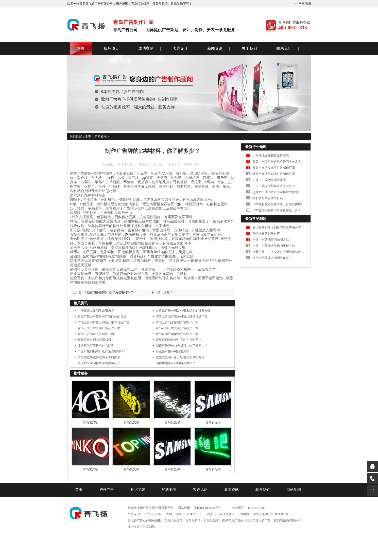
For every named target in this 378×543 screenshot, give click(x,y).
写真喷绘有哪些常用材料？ (96, 340)
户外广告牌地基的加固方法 (270, 239)
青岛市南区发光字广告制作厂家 (177, 328)
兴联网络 (149, 527)
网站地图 (302, 3)
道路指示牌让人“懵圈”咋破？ (272, 258)
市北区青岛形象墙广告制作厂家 (177, 322)
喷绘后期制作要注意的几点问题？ (178, 340)
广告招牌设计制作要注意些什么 (273, 186)
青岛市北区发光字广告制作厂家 (99, 328)
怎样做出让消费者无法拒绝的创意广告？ (279, 192)
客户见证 (180, 48)
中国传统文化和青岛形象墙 (96, 310)
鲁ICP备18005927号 (207, 508)
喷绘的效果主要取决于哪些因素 (99, 357)
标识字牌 (138, 490)
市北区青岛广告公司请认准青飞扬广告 (103, 322)
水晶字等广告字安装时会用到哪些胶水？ (279, 252)
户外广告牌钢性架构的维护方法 (273, 246)
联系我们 (283, 48)
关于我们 (249, 48)
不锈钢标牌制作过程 (266, 233)
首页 (80, 48)
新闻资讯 (214, 48)
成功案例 (145, 48)
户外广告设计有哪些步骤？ (270, 180)
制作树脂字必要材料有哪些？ (175, 363)
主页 (88, 136)
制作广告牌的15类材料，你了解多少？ (182, 345)
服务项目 (111, 48)
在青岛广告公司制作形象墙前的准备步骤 (183, 310)
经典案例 (169, 490)
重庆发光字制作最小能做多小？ (99, 363)
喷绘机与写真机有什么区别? (96, 345)
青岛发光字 (90, 422)
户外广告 (106, 490)
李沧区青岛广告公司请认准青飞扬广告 (182, 316)
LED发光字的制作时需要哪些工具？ (276, 210)
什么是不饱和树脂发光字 (172, 351)
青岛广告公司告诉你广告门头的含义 (102, 316)
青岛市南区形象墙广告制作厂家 (177, 334)
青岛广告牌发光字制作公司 (96, 334)
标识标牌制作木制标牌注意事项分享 (276, 227)
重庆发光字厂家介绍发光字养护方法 (180, 357)
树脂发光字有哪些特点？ (269, 198)
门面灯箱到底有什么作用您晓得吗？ (109, 292)
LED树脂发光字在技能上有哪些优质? (277, 204)
